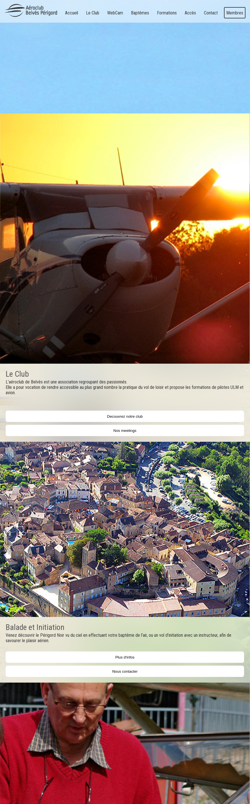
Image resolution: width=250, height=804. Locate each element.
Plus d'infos (125, 657)
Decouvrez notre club (125, 416)
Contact (211, 13)
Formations (167, 13)
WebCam (115, 13)
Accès (190, 13)
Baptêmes (140, 13)
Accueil (71, 13)
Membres (234, 13)
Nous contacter (125, 671)
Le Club (92, 13)
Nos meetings (125, 430)
